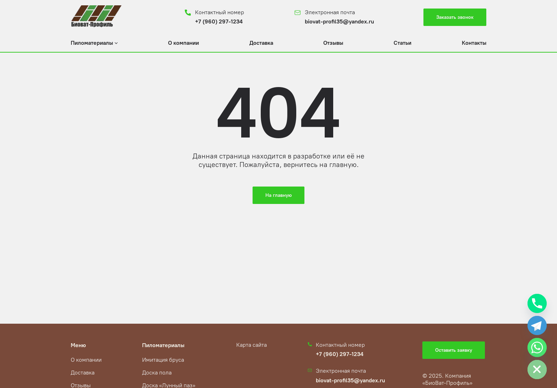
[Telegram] (537, 325)
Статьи (402, 42)
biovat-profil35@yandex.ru (339, 21)
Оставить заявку (453, 350)
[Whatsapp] (537, 347)
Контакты (474, 42)
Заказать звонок (455, 17)
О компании (183, 42)
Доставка (261, 42)
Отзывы (333, 42)
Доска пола (157, 372)
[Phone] (537, 303)
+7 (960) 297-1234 (219, 21)
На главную (278, 195)
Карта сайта (251, 344)
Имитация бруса (163, 359)
